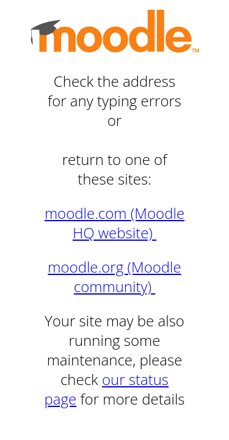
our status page (106, 389)
